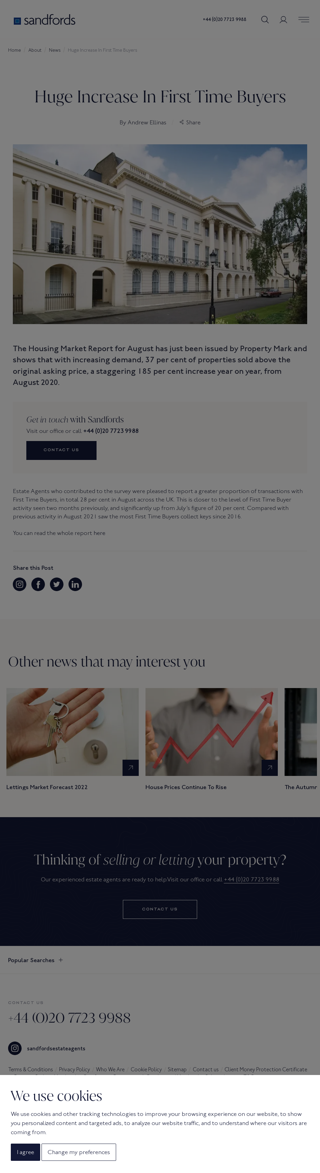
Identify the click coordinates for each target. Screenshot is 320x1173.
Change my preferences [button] (79, 1152)
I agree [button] (25, 1152)
